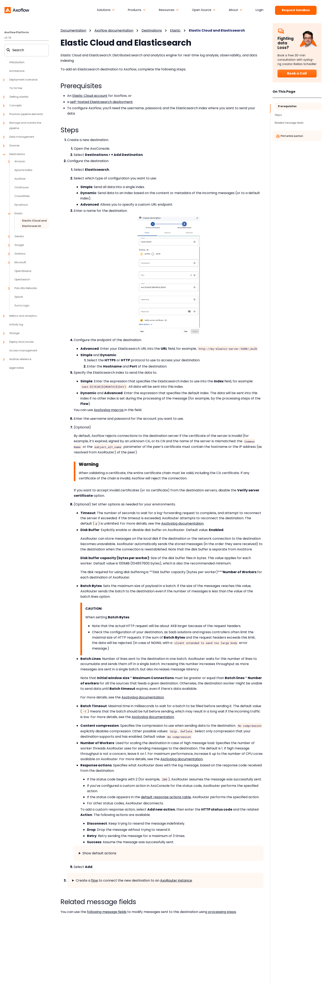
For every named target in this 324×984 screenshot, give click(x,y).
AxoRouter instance (176, 880)
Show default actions (99, 853)
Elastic (175, 30)
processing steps (222, 911)
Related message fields (289, 122)
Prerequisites (287, 106)
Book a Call (297, 73)
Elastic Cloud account (89, 95)
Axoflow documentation (113, 30)
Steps (278, 115)
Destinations (152, 30)
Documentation (73, 30)
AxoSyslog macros (109, 410)
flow (94, 880)
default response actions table (166, 797)
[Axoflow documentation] (16, 10)
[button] (106, 10)
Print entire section (289, 136)
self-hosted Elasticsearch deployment (101, 102)
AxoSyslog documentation (182, 523)
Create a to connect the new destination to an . (134, 880)
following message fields (106, 911)
